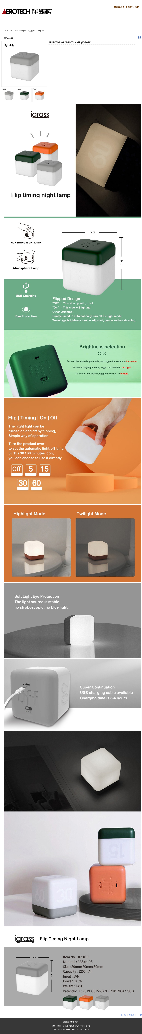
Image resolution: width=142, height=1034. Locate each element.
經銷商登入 (119, 7)
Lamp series (42, 31)
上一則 (123, 1015)
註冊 (137, 7)
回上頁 (131, 1015)
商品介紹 (31, 31)
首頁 (6, 31)
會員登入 (129, 7)
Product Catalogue (18, 31)
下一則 (139, 1015)
